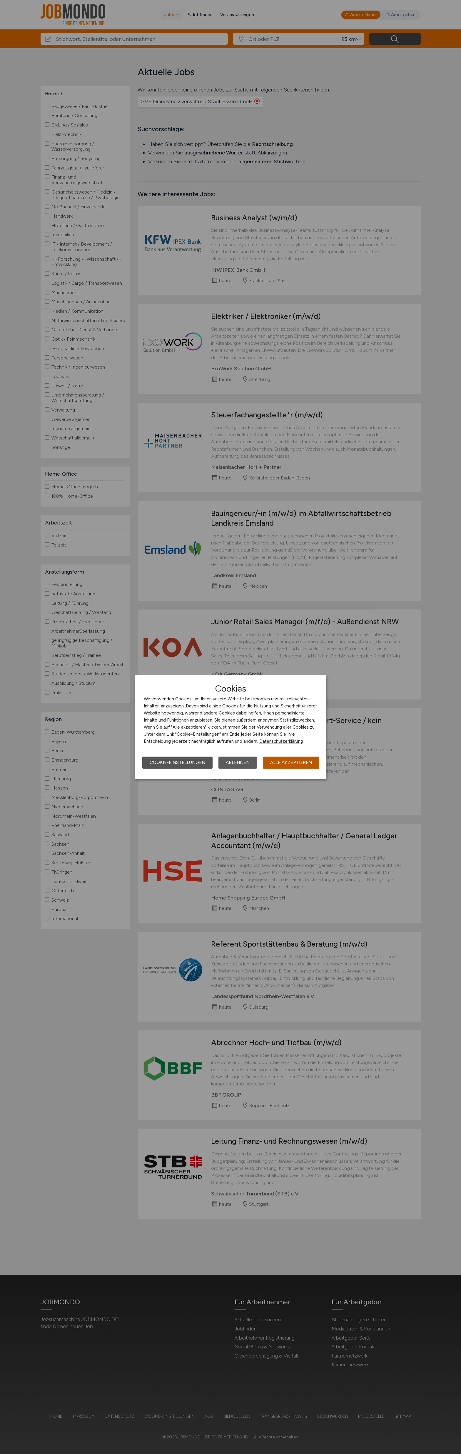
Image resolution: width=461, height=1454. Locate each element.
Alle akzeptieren (291, 762)
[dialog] (230, 727)
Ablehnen (238, 762)
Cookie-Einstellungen (177, 762)
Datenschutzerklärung (281, 741)
